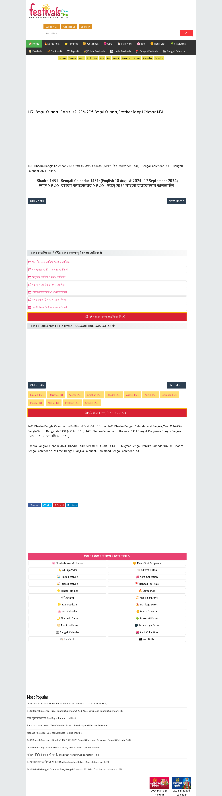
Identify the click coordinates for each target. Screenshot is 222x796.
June (102, 40)
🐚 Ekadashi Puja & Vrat (163, 186)
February (72, 40)
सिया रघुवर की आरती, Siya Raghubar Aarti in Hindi (51, 722)
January (62, 40)
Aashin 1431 (133, 390)
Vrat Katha (178, 338)
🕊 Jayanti (73, 33)
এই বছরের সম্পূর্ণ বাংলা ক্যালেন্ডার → (85, 409)
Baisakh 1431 (37, 390)
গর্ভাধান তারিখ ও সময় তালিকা (47, 280)
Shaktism (171, 333)
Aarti (175, 306)
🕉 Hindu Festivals (120, 33)
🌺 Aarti (107, 25)
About (151, 407)
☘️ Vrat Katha (178, 25)
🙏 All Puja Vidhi (56, 575)
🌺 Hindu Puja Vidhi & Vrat (164, 205)
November (147, 40)
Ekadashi (179, 311)
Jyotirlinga (157, 322)
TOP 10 (184, 333)
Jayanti (176, 317)
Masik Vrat (173, 322)
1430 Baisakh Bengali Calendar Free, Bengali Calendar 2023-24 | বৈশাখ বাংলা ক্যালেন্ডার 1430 (74, 774)
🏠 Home (34, 25)
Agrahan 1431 (55, 398)
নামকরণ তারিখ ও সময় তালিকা (47, 295)
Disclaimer (154, 418)
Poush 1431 (74, 398)
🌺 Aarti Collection (114, 582)
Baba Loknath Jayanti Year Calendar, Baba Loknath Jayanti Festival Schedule (67, 730)
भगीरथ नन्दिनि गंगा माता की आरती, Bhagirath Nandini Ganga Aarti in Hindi (63, 759)
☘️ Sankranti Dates (114, 623)
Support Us (90, 6)
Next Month (133, 197)
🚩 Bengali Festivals (147, 33)
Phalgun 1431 (110, 398)
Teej (152, 338)
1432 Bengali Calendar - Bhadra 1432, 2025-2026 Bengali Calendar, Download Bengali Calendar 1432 (79, 744)
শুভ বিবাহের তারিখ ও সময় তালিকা (50, 258)
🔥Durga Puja (52, 25)
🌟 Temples (71, 25)
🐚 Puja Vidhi (124, 25)
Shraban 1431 (95, 390)
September (126, 40)
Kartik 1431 (36, 398)
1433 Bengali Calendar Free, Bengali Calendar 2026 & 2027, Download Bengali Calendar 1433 (75, 715)
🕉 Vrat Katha (114, 644)
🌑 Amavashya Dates (114, 630)
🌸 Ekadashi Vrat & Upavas (56, 568)
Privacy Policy (156, 423)
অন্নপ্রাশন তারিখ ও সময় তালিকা (48, 303)
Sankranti (156, 333)
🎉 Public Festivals (94, 33)
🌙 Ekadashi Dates (57, 623)
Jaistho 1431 (56, 390)
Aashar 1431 (75, 390)
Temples (163, 338)
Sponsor (123, 6)
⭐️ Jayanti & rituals (160, 199)
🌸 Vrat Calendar (56, 616)
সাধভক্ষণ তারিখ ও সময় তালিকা (48, 288)
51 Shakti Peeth (159, 306)
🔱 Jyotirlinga (91, 25)
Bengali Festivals (160, 311)
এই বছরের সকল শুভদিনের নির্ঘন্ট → (85, 312)
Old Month (37, 197)
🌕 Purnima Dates (56, 630)
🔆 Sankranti (54, 33)
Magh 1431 (92, 398)
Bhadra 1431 (114, 390)
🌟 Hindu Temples (56, 595)
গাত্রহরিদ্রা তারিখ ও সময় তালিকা (48, 265)
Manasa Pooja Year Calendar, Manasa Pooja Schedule (54, 737)
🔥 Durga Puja (114, 595)
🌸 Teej (141, 25)
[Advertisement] (85, 64)
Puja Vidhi (178, 327)
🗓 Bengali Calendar (174, 33)
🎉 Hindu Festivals (56, 582)
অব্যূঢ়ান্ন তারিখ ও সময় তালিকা (47, 273)
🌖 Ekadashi (35, 33)
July (108, 40)
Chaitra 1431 (130, 398)
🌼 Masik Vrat (157, 25)
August (116, 40)
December (159, 40)
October (137, 40)
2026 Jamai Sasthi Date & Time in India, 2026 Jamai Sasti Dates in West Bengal (68, 708)
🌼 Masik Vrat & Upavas (114, 568)
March (81, 40)
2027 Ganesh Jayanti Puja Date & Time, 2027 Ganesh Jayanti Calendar (63, 752)
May (95, 40)
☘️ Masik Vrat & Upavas (163, 192)
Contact (152, 412)
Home (151, 402)
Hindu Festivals (159, 317)
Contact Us (108, 6)
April (89, 40)
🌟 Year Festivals (56, 609)
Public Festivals (159, 327)
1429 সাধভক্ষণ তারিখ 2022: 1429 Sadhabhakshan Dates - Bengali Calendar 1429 (68, 766)
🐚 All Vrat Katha (114, 575)
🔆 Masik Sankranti (114, 602)
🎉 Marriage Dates (114, 609)
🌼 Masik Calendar (114, 616)
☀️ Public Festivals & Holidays (166, 212)
